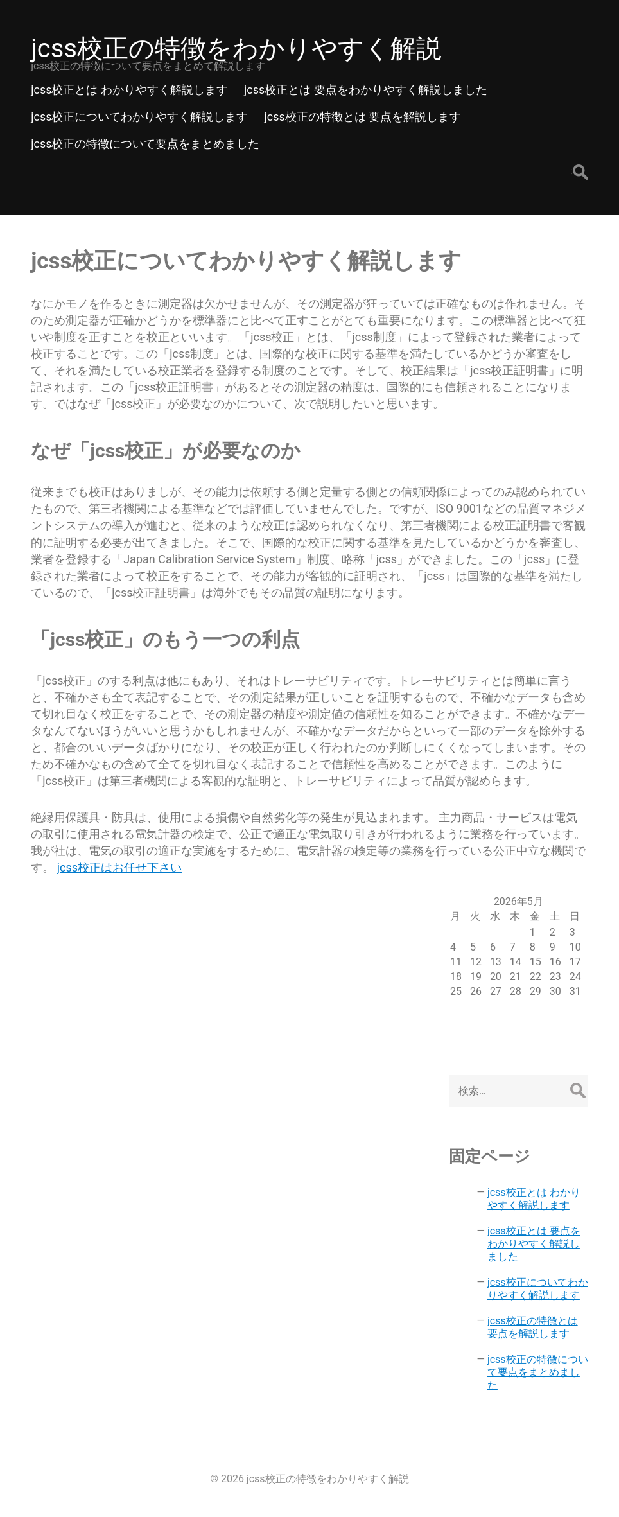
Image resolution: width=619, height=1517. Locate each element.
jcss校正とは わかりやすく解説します (533, 1198)
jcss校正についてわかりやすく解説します (537, 1288)
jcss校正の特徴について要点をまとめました (537, 1372)
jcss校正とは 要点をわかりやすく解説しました (533, 1244)
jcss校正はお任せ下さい (119, 867)
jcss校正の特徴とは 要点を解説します (532, 1327)
